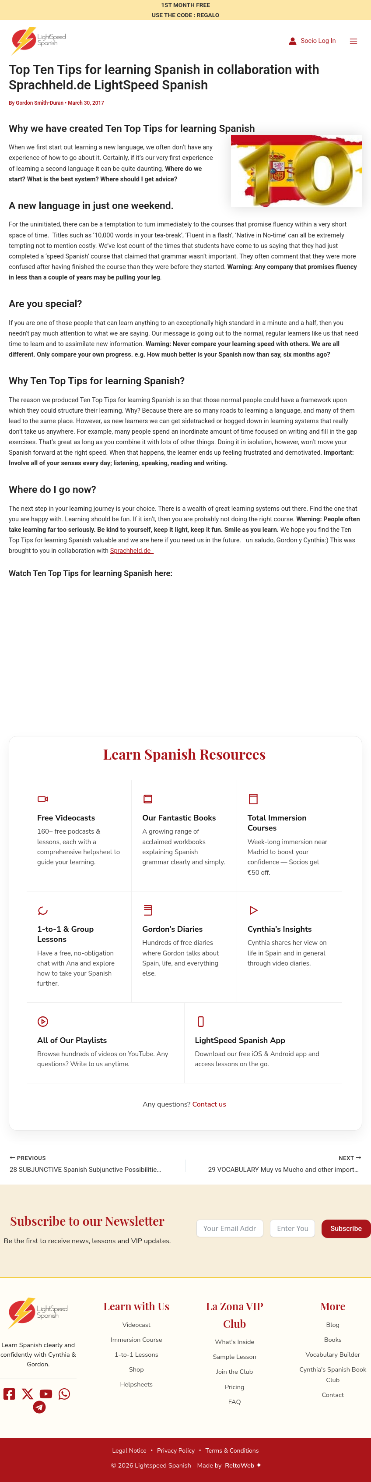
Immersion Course (136, 1339)
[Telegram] (39, 1407)
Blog (333, 1324)
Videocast (136, 1324)
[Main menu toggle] (353, 43)
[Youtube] (45, 1394)
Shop (136, 1369)
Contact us (209, 1109)
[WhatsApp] (64, 1394)
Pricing (235, 1387)
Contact (333, 1395)
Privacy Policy (176, 1451)
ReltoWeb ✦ (243, 1465)
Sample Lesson (234, 1357)
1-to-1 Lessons (136, 1354)
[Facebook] (9, 1394)
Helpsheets (136, 1384)
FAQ (234, 1401)
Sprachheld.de (132, 556)
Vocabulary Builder (333, 1354)
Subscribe (346, 1229)
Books (333, 1339)
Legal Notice (129, 1451)
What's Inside (234, 1342)
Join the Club (234, 1372)
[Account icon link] (312, 43)
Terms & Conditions (232, 1451)
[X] (27, 1394)
